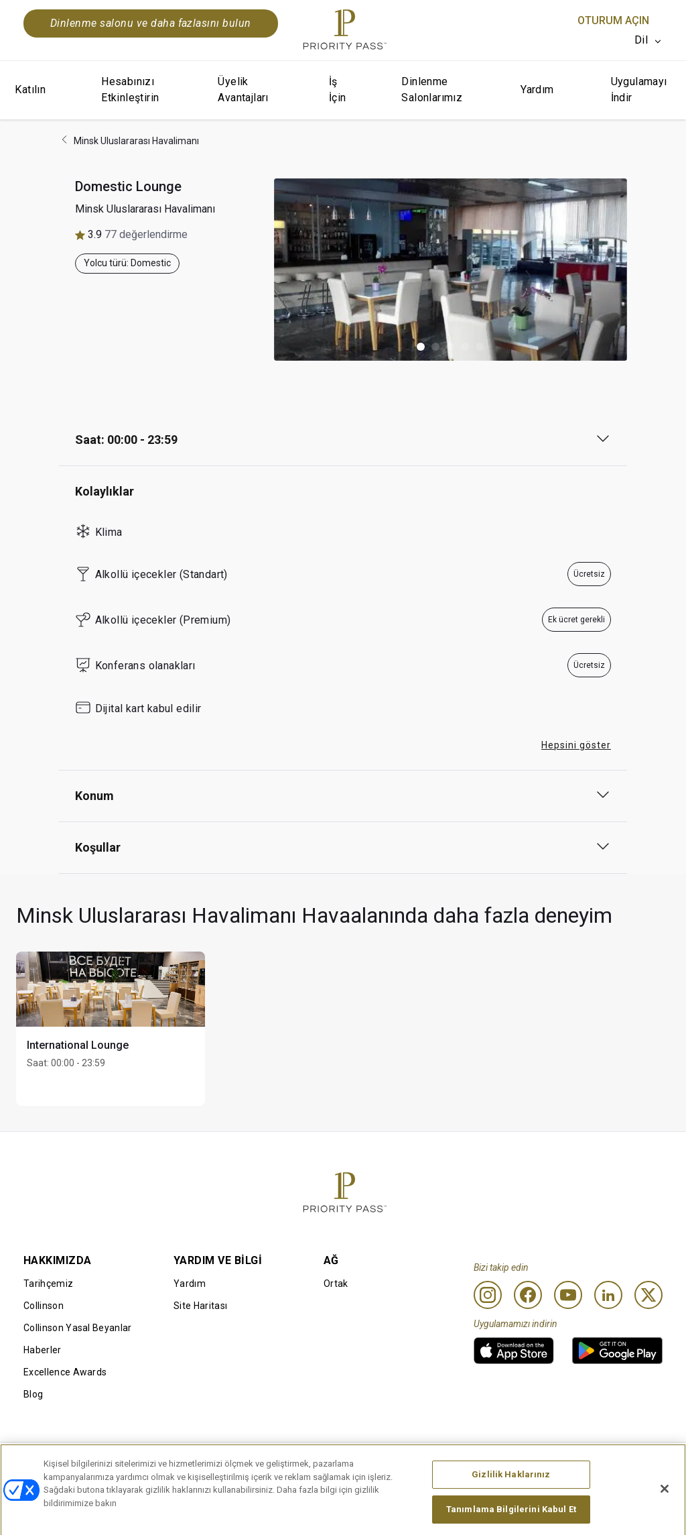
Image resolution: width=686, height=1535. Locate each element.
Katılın (30, 89)
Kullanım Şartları (189, 1464)
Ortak (336, 1283)
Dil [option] (641, 40)
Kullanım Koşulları (62, 1464)
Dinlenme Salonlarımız (431, 89)
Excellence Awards (65, 1372)
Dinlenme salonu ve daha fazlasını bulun (150, 23)
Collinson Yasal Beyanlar (77, 1327)
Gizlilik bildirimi (445, 1464)
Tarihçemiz (48, 1283)
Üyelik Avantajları (243, 89)
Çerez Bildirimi (315, 1464)
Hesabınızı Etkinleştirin (130, 89)
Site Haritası (200, 1305)
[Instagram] (488, 1295)
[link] (514, 1350)
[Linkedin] (608, 1295)
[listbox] (648, 40)
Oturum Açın (613, 20)
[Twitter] (648, 1295)
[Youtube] (568, 1295)
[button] (421, 347)
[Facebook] (528, 1295)
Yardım (537, 89)
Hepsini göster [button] (576, 745)
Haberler (42, 1350)
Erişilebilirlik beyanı (583, 1464)
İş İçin (337, 89)
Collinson (43, 1305)
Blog (33, 1394)
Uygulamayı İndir (639, 89)
